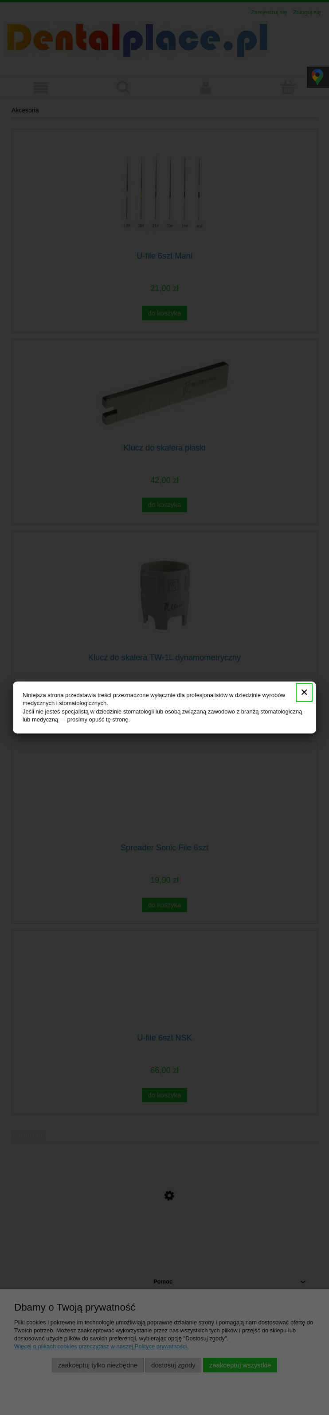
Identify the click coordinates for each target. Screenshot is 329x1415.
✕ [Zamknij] (304, 692)
